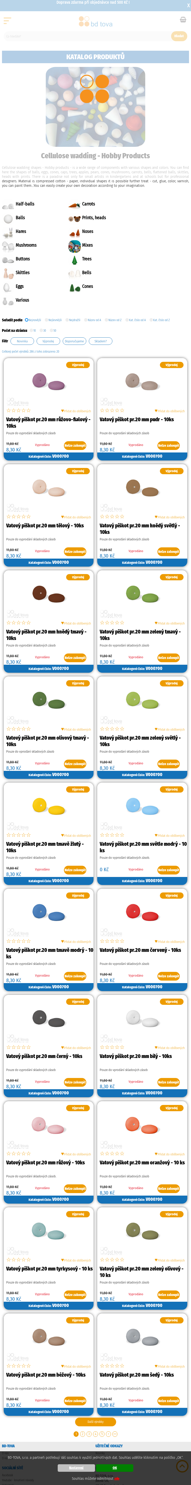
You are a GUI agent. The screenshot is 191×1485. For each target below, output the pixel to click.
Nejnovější (35, 278)
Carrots (83, 204)
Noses (144, 217)
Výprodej (101, 1417)
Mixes (82, 231)
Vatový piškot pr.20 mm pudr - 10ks (137, 378)
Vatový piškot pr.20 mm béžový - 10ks (46, 1333)
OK (115, 1468)
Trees (20, 245)
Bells (143, 245)
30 (45, 288)
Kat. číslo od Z (161, 278)
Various (145, 259)
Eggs (20, 259)
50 (55, 288)
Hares (82, 217)
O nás (5, 1412)
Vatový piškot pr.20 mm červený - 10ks (140, 909)
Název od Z (115, 278)
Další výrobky (95, 1380)
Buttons (146, 231)
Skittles (84, 245)
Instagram (8, 1444)
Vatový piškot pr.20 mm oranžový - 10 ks (142, 1121)
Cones (82, 259)
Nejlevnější (55, 278)
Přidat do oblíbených (76, 369)
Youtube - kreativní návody (18, 1439)
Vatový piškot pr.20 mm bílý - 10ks (136, 1015)
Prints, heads (28, 217)
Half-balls (25, 204)
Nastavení (76, 1468)
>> (114, 1393)
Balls (143, 204)
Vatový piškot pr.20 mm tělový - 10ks (45, 484)
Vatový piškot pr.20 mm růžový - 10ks (45, 1121)
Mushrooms (26, 231)
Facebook (7, 1434)
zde (116, 1479)
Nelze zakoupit (75, 404)
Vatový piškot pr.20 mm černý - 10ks (44, 1015)
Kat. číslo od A (137, 278)
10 (35, 288)
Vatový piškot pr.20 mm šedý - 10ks (137, 1333)
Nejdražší (74, 278)
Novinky (100, 1412)
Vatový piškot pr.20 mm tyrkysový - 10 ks (49, 1227)
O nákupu (7, 1417)
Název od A (94, 278)
